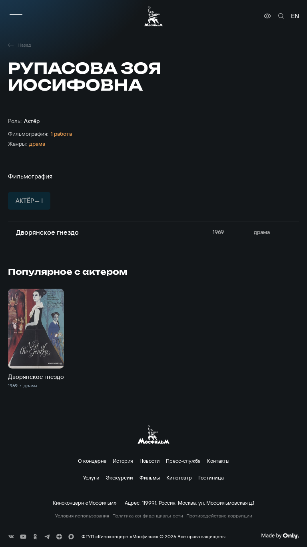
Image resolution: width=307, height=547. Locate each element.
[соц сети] (11, 536)
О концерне (92, 461)
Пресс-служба (183, 461)
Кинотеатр (179, 477)
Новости (149, 461)
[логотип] (153, 16)
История (123, 461)
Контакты (218, 461)
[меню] (16, 16)
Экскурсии (119, 477)
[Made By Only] (280, 536)
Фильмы (150, 477)
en (295, 16)
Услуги (91, 477)
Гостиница (211, 477)
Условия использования (82, 516)
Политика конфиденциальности (147, 516)
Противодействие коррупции (219, 516)
